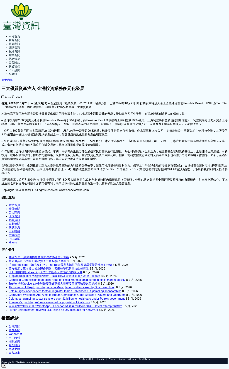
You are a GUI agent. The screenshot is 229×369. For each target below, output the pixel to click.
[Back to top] (3, 366)
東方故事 (14, 352)
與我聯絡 (14, 62)
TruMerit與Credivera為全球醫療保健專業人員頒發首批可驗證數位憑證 (53, 283)
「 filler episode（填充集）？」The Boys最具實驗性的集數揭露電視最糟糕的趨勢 (60, 264)
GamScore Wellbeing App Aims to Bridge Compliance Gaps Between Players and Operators (67, 294)
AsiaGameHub (86, 359)
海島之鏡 (14, 349)
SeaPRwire (144, 359)
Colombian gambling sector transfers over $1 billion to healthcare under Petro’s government (67, 298)
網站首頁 (14, 36)
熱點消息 (14, 58)
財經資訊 (14, 51)
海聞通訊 (14, 341)
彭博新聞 (14, 326)
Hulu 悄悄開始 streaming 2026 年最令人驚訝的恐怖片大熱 (45, 272)
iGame (13, 73)
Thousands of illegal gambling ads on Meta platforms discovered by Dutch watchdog (62, 287)
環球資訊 (14, 47)
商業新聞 (14, 55)
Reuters (122, 359)
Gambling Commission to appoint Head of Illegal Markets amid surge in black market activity (67, 279)
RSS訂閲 (14, 70)
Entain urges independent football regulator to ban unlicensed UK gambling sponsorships (65, 291)
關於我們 (14, 66)
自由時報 (14, 337)
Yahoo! (112, 359)
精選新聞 (14, 40)
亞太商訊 (14, 43)
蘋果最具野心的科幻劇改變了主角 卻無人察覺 (38, 261)
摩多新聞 (14, 330)
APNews (132, 359)
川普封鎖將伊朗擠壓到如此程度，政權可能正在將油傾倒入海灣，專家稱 (54, 276)
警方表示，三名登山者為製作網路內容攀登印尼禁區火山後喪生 (49, 268)
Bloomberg (101, 359)
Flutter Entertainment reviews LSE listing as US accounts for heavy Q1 (53, 309)
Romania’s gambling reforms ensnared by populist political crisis (49, 302)
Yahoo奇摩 (15, 334)
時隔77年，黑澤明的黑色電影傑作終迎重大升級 (39, 257)
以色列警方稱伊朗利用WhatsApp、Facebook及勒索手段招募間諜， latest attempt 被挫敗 (65, 306)
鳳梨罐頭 (14, 345)
